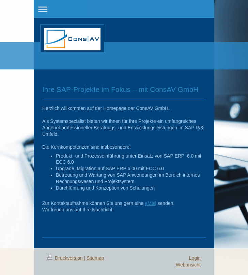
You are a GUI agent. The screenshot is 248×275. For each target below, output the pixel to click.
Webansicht (188, 265)
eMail (150, 203)
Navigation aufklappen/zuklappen (124, 9)
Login (195, 258)
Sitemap (95, 258)
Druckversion (65, 258)
